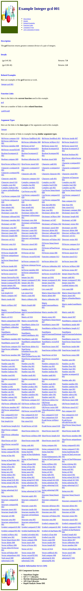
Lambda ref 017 (28, 289)
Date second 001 (48, 207)
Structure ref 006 (7, 516)
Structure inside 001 (29, 509)
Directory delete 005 (50, 230)
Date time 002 (27, 210)
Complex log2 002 (69, 185)
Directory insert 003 (9, 233)
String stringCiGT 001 (30, 480)
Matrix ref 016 (27, 317)
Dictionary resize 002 (70, 224)
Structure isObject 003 (70, 509)
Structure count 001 (29, 506)
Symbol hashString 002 (31, 531)
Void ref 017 (67, 555)
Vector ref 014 (47, 549)
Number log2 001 (69, 369)
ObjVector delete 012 (50, 400)
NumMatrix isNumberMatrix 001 (30, 328)
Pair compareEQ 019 (9, 415)
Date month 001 (28, 207)
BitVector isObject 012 (51, 142)
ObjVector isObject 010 (31, 404)
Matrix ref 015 (7, 317)
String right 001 (48, 475)
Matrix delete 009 (49, 296)
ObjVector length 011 (70, 404)
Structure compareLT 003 (72, 501)
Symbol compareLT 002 (71, 527)
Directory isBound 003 (51, 233)
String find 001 (27, 452)
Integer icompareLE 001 (51, 280)
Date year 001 (47, 210)
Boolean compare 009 (9, 159)
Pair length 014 (7, 421)
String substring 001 (70, 483)
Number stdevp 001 (69, 395)
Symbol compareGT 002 (31, 527)
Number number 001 (70, 384)
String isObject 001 (49, 464)
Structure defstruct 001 (51, 506)
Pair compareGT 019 (50, 415)
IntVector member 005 (30, 270)
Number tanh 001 (48, 397)
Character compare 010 (31, 179)
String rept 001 (27, 475)
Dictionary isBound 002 (10, 216)
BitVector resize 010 (50, 146)
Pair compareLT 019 (9, 417)
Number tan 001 (28, 397)
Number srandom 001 (30, 395)
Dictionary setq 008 (29, 228)
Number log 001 (28, 369)
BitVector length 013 (70, 142)
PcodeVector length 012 (10, 426)
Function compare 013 (50, 257)
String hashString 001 (70, 452)
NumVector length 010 (71, 350)
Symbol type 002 (48, 537)
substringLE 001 (7, 561)
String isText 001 (8, 467)
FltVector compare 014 (71, 244)
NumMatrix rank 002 (30, 339)
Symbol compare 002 (50, 523)
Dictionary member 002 (10, 220)
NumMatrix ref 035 (49, 339)
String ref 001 (47, 472)
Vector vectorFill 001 (30, 555)
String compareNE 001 (10, 452)
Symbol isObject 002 (9, 535)
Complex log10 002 (49, 185)
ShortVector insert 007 (50, 431)
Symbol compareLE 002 (51, 527)
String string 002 (28, 477)
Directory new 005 (29, 236)
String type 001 (7, 496)
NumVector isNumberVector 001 (30, 350)
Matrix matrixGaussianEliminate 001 (11, 312)
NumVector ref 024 (49, 355)
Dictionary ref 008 (69, 220)
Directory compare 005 (10, 230)
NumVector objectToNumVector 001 (31, 355)
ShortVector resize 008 (30, 441)
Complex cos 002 (48, 182)
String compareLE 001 (50, 449)
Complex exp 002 (69, 182)
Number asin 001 (68, 360)
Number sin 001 (7, 392)
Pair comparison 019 (50, 417)
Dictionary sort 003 (69, 228)
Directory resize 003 (70, 239)
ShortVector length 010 (51, 436)
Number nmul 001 (29, 384)
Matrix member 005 (49, 312)
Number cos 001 (68, 364)
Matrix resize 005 (48, 317)
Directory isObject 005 (71, 233)
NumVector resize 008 (70, 355)
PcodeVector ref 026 (29, 426)
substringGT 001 (68, 558)
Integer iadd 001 (68, 277)
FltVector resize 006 (49, 253)
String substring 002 (9, 486)
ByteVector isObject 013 (10, 164)
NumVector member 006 (10, 355)
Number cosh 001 (8, 366)
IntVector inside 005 (9, 266)
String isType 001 (28, 467)
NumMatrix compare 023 (72, 321)
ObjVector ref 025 (29, 407)
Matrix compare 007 (9, 296)
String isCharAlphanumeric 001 (51, 455)
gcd (2, 102)
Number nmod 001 (8, 384)
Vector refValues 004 (9, 553)
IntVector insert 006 (69, 261)
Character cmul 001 (9, 179)
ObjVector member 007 (10, 407)
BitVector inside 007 (70, 138)
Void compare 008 (49, 555)
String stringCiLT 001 (70, 480)
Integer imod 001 (48, 283)
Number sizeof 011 (49, 392)
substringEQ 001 (28, 558)
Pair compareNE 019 (30, 417)
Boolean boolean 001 (70, 154)
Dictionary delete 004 (50, 213)
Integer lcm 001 (48, 285)
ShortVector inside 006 (71, 431)
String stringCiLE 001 (50, 480)
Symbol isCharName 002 (51, 531)
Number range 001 (29, 389)
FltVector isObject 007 (70, 249)
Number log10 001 (49, 369)
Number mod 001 (8, 375)
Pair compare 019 (69, 411)
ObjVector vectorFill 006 (31, 411)
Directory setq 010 (8, 244)
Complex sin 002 (28, 188)
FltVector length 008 (9, 253)
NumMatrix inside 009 (71, 325)
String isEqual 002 (29, 464)
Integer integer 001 (8, 285)
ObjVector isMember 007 (11, 404)
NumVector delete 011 (30, 346)
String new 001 (7, 472)
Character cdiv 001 (29, 174)
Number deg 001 (28, 366)
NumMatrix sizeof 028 (10, 343)
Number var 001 (68, 397)
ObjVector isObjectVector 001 (49, 403)
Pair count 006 (67, 417)
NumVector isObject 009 (51, 350)
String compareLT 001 (70, 449)
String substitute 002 (50, 483)
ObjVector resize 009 (50, 407)
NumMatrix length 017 (71, 328)
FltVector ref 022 (28, 253)
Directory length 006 (9, 236)
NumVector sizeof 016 (10, 360)
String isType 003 (69, 467)
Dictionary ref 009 (8, 224)
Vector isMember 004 (70, 543)
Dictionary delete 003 (30, 213)
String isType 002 (49, 467)
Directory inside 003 (29, 233)
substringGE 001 (48, 558)
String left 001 (6, 469)
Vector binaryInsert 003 (10, 540)
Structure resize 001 (69, 516)
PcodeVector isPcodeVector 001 (69, 421)
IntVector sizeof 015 (9, 274)
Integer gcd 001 (7, 84)
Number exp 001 (48, 366)
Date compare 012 (69, 201)
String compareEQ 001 (71, 445)
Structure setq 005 (29, 520)
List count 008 (67, 289)
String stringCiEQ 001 (70, 477)
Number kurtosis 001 (9, 369)
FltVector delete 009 (9, 249)
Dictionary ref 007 (49, 220)
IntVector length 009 (9, 270)
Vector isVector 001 (29, 545)
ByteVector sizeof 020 (30, 164)
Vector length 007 (49, 545)
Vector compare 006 (29, 540)
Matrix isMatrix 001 (29, 299)
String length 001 (28, 469)
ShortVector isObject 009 (31, 436)
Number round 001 (49, 389)
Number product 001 (30, 387)
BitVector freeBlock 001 (51, 138)
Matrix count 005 (28, 296)
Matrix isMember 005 (50, 299)
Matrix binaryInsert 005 (71, 293)
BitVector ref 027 (28, 146)
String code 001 (28, 445)
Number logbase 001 (9, 372)
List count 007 (47, 289)
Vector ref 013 (27, 549)
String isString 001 (69, 464)
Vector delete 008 (8, 543)
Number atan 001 (8, 364)
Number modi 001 (29, 375)
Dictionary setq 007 (9, 228)
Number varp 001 (8, 400)
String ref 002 (67, 472)
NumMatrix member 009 (11, 339)
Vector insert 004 (28, 543)
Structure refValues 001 (51, 516)
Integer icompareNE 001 (10, 283)
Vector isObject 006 (9, 545)
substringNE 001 (48, 561)
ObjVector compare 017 (31, 400)
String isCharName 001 (10, 460)
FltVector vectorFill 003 (31, 257)
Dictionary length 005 (70, 216)
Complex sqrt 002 (49, 188)
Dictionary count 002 (9, 213)
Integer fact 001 (28, 277)
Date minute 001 (7, 207)
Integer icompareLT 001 (71, 280)
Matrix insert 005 (68, 296)
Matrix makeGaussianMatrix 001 (50, 305)
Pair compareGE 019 (30, 415)
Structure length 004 (9, 512)
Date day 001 (27, 205)
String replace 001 (8, 475)
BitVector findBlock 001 (31, 138)
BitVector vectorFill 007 (10, 150)
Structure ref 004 (68, 512)
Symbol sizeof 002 (29, 537)
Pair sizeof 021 (27, 421)
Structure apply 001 (29, 496)
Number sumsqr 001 (9, 397)
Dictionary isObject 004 (51, 216)
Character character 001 (51, 174)
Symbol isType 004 (49, 535)
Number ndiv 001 (69, 380)
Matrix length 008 (29, 305)
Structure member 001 (30, 512)
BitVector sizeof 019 (70, 146)
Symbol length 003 (69, 535)
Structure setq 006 (49, 520)
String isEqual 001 (8, 464)
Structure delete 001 (70, 506)
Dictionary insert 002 (70, 213)
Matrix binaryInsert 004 (51, 293)
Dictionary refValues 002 (51, 224)
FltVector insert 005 (29, 249)
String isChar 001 (8, 455)
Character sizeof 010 (9, 182)
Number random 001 (70, 387)
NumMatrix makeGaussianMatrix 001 (9, 334)
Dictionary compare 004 (71, 210)
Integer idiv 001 (28, 283)
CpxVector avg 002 (29, 191)
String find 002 (48, 452)
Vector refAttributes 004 (71, 549)
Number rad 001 (48, 387)
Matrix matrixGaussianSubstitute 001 (31, 312)
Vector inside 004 (48, 543)
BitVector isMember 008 (31, 142)
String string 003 (48, 477)
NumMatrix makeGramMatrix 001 (30, 334)
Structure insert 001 (9, 509)
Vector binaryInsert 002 (71, 537)
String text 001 (67, 491)
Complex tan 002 (68, 188)
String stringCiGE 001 (10, 480)
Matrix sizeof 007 (69, 317)
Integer (4, 129)
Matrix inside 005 (8, 299)
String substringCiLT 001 (31, 491)
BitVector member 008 (10, 146)
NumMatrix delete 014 (30, 325)
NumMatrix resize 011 (70, 339)
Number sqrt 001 (7, 395)
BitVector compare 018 (10, 138)
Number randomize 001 (10, 389)
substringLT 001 (28, 561)
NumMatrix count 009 (10, 325)
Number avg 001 (28, 364)
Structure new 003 (49, 512)
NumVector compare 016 (11, 346)
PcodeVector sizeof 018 (51, 426)
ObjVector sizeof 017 (70, 407)
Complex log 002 (28, 185)
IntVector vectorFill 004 (51, 274)
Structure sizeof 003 (70, 520)
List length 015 (7, 293)
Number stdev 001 (49, 395)
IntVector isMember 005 (51, 266)
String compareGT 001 (30, 449)
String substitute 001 (29, 483)
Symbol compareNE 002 (10, 531)
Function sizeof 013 (69, 257)
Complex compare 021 (30, 182)
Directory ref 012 (8, 239)
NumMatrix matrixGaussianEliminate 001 (51, 334)
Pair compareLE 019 (70, 415)
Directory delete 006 (70, 230)
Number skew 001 (69, 392)
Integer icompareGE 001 (10, 280)
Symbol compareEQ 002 (71, 523)
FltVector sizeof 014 (70, 253)
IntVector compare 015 (30, 261)
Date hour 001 (67, 205)
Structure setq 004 (8, 520)
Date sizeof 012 (68, 207)
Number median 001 (50, 372)
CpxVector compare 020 (10, 196)
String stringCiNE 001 (10, 483)
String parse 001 (28, 472)
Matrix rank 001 (68, 312)
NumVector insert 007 (50, 346)
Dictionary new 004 (29, 220)
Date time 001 (6, 210)
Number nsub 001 (49, 384)
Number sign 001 (68, 389)
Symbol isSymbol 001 (30, 535)
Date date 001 (6, 205)
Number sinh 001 (28, 392)
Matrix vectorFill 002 (30, 321)
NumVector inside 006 (70, 346)
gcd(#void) (5, 111)
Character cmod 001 (70, 174)
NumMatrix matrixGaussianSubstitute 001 (72, 334)
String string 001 (7, 477)
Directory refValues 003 (51, 239)
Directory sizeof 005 (29, 244)
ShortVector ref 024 (9, 441)
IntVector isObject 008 (70, 266)
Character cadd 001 (49, 164)
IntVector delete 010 (50, 261)
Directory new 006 (49, 236)
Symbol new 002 (7, 537)
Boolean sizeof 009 (49, 159)
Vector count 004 (48, 540)
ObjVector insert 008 (70, 400)
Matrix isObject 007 (9, 305)
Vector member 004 (69, 545)
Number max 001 (28, 372)
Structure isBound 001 (50, 509)
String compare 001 (49, 445)
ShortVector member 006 (71, 436)
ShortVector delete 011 (30, 431)
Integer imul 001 (68, 283)
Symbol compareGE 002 (10, 527)
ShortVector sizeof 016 (51, 441)
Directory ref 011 (68, 236)
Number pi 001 (7, 387)
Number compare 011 (50, 364)
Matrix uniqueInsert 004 (10, 321)
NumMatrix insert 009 (50, 325)
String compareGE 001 (10, 449)
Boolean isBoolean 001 (31, 159)
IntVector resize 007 (70, 270)
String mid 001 (68, 469)
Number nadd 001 (49, 375)
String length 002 (48, 469)
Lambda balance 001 (70, 285)
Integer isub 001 (28, 285)
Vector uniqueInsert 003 (10, 555)
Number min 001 (68, 372)
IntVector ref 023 (48, 270)
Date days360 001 (49, 205)
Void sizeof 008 (7, 558)
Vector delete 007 (69, 540)
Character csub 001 (49, 179)
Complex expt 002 (8, 185)
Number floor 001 (69, 366)
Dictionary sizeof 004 (50, 228)
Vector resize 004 (28, 553)
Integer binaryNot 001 (70, 274)
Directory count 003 (29, 230)
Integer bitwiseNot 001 (10, 277)
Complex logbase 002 (9, 188)
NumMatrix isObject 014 (51, 328)
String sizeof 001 (68, 475)
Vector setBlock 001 (50, 553)
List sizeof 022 (27, 293)
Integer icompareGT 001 (31, 280)
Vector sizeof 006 (69, 553)
